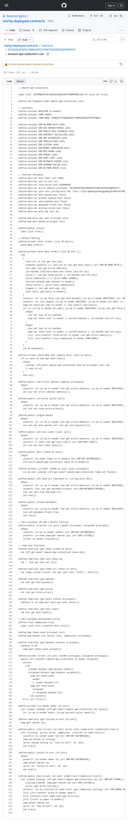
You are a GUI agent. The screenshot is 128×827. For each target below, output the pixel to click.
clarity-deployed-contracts (24, 21)
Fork (97, 16)
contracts (47, 45)
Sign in (111, 5)
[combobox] (106, 39)
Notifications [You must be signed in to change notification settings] (76, 15)
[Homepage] (64, 5)
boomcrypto (16, 16)
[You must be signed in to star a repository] (116, 16)
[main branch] (25, 39)
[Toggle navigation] (6, 5)
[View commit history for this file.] (121, 64)
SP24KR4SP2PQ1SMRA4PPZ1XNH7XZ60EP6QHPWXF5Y (42, 49)
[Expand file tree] (9, 39)
